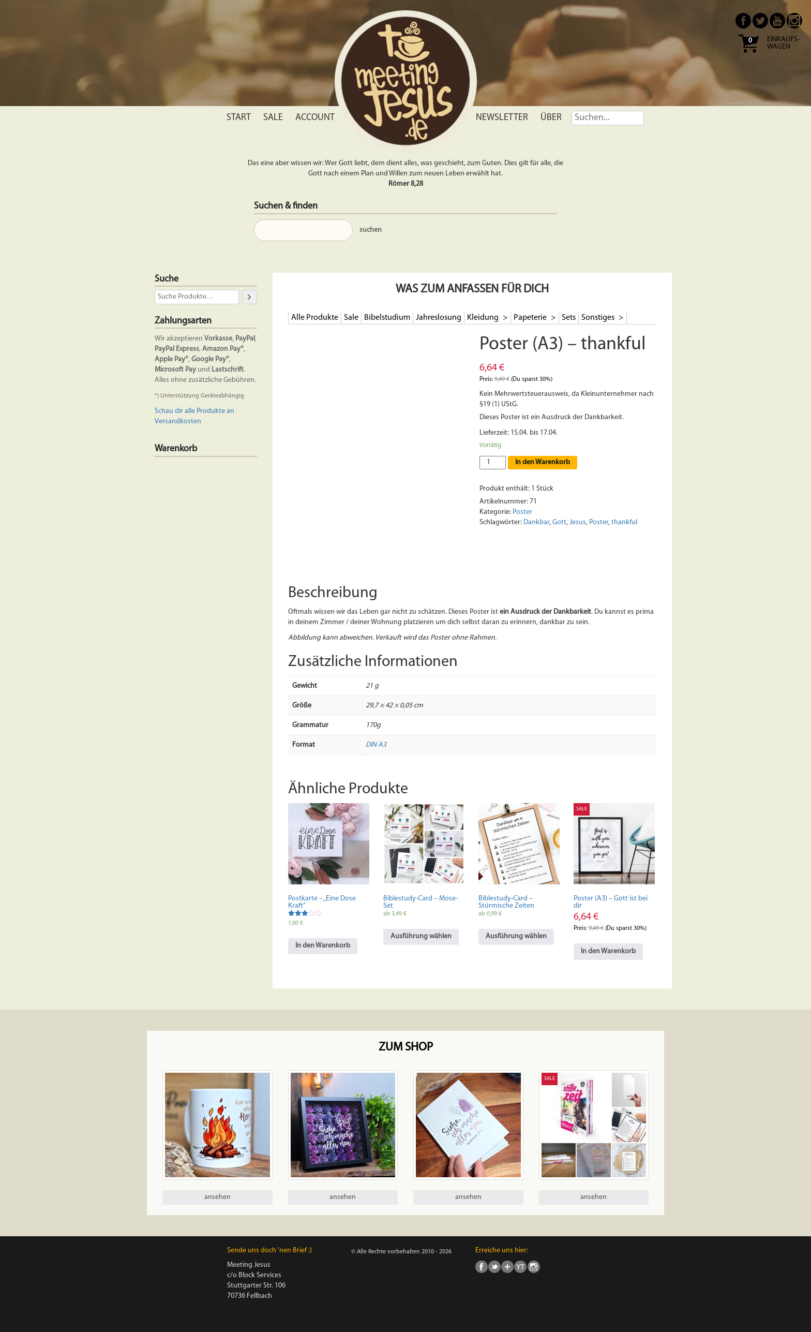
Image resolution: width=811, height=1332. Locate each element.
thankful (624, 522)
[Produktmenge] (492, 462)
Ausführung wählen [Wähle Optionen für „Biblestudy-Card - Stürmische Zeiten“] (516, 936)
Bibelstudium (387, 318)
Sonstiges (598, 318)
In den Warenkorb (542, 462)
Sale (273, 118)
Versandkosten (178, 421)
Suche (166, 279)
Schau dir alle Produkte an (194, 411)
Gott (559, 522)
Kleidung (483, 318)
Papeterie (531, 318)
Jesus (577, 522)
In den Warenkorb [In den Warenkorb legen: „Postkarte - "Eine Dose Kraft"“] (322, 946)
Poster (522, 512)
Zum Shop (406, 1048)
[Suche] (249, 297)
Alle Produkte (314, 318)
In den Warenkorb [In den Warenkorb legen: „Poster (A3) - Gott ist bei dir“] (608, 951)
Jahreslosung (438, 318)
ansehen (217, 1197)
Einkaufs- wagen (783, 43)
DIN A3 (376, 745)
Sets (569, 318)
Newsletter (502, 118)
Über (551, 118)
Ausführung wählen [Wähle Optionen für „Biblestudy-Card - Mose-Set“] (421, 936)
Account (315, 118)
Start (239, 118)
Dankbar (536, 522)
